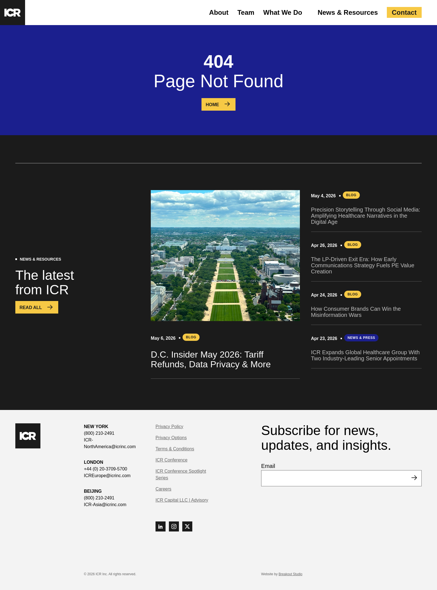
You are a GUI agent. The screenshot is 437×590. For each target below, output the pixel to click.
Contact (404, 12)
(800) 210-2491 (99, 433)
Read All (31, 307)
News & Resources (348, 12)
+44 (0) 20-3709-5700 (105, 469)
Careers (163, 489)
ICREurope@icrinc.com (107, 475)
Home (212, 104)
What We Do (282, 12)
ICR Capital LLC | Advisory (182, 500)
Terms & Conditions (175, 448)
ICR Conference (172, 460)
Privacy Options (171, 437)
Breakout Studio (290, 574)
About (218, 12)
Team (245, 12)
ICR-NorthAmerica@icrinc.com (110, 443)
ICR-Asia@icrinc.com (105, 504)
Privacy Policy (169, 426)
